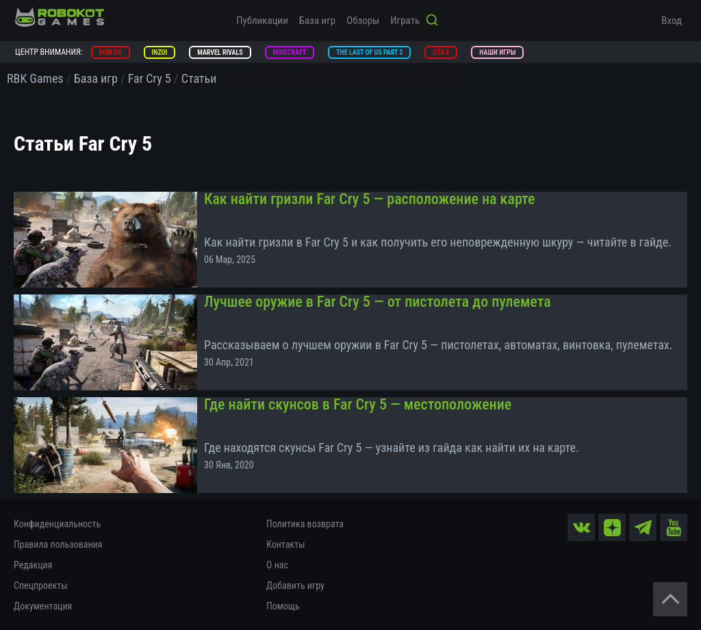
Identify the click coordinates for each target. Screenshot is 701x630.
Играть (405, 20)
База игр (317, 20)
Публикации (262, 20)
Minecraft (290, 52)
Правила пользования (58, 544)
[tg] (643, 527)
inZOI (160, 52)
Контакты (285, 544)
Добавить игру (295, 585)
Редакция (33, 564)
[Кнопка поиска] (432, 21)
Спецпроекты (41, 585)
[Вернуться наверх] (670, 599)
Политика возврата (305, 523)
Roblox (110, 52)
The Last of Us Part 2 (369, 52)
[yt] (673, 527)
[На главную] (59, 17)
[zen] (612, 527)
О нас (277, 564)
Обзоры (362, 20)
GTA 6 (441, 52)
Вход (671, 20)
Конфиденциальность (57, 523)
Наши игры (497, 52)
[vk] (581, 527)
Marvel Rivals (219, 52)
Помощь (283, 606)
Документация (43, 606)
